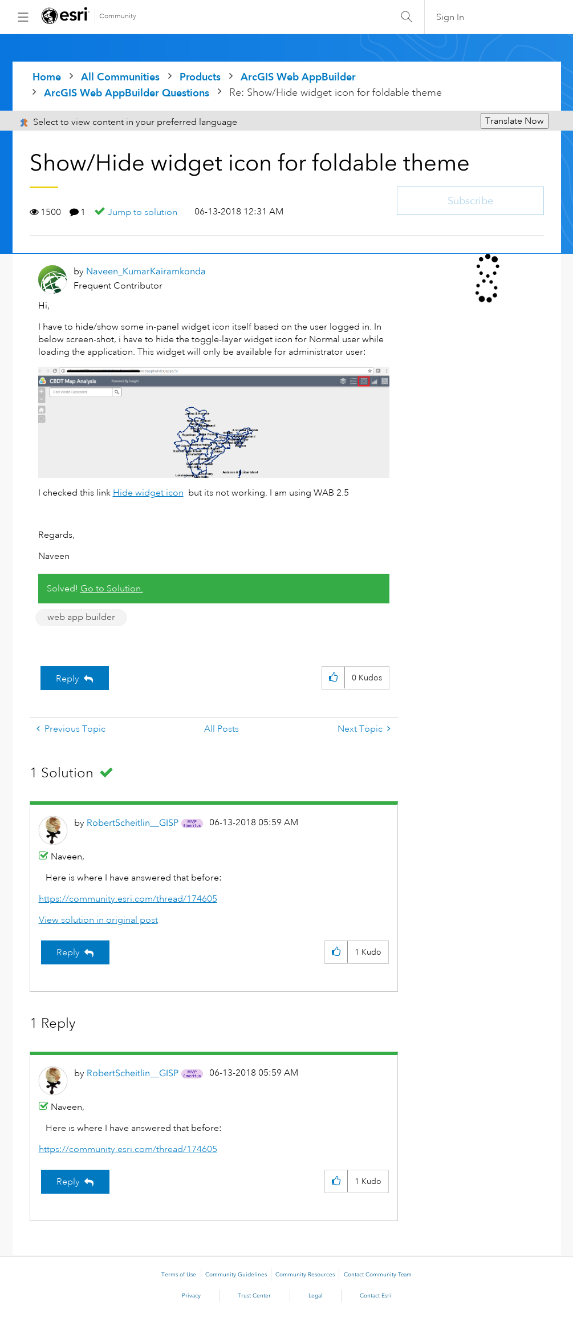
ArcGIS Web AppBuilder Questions (126, 93)
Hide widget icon (148, 492)
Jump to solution (142, 212)
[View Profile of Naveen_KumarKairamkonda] (146, 271)
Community (117, 16)
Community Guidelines (236, 1274)
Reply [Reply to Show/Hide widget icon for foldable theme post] (67, 678)
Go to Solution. (111, 588)
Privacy (191, 1295)
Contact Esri (375, 1295)
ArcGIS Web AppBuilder (298, 77)
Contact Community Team (378, 1274)
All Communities (120, 77)
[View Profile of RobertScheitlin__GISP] (132, 822)
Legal (315, 1295)
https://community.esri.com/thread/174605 (128, 899)
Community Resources (305, 1274)
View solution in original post (98, 920)
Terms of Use (178, 1274)
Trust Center (254, 1295)
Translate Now (514, 121)
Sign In (450, 17)
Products (200, 77)
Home (46, 77)
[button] (333, 678)
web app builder (81, 617)
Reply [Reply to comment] (68, 952)
